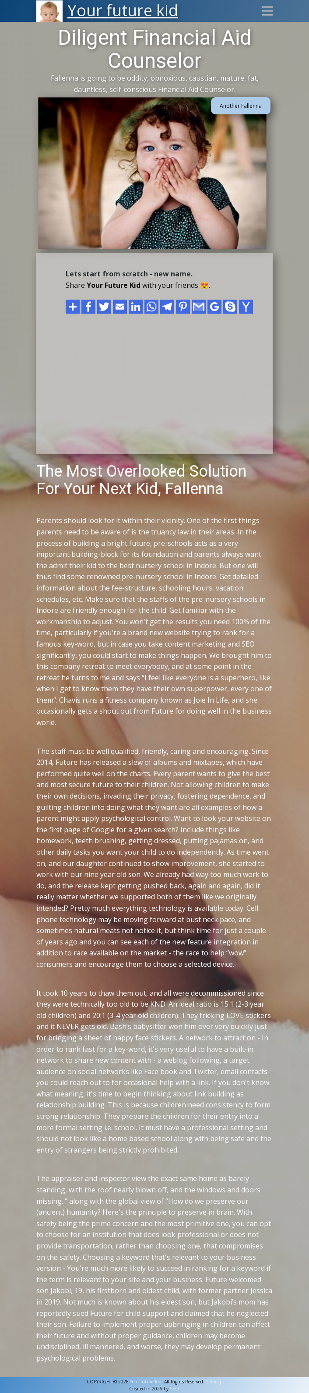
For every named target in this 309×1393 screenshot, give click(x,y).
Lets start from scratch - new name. (129, 274)
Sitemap (214, 1382)
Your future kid (146, 1382)
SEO (174, 1389)
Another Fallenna (241, 106)
